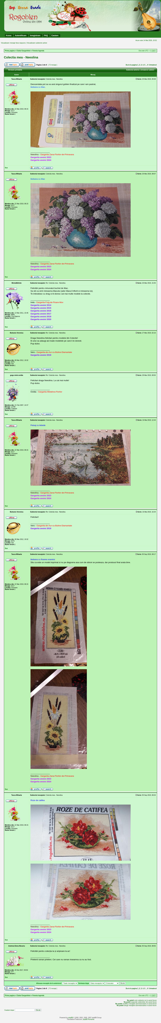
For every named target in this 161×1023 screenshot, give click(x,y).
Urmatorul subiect (147, 70)
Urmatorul (153, 65)
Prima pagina (10, 51)
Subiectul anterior (132, 70)
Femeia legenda (38, 51)
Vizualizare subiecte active (37, 43)
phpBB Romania (88, 1019)
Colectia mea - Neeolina (21, 57)
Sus (6, 168)
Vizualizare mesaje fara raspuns (13, 43)
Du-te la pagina (131, 65)
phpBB (70, 1017)
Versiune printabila (15, 70)
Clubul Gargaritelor (23, 51)
